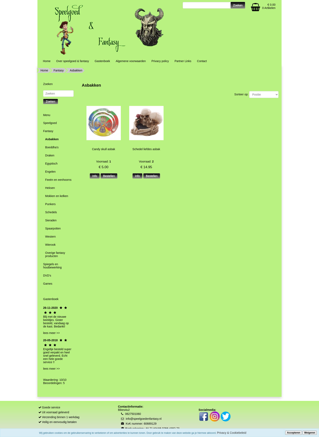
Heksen (50, 187)
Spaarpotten (53, 228)
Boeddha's (52, 147)
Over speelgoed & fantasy (72, 61)
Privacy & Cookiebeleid (231, 432)
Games (47, 283)
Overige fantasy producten (55, 254)
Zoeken (50, 101)
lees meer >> (51, 333)
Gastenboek (102, 61)
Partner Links (183, 61)
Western (50, 236)
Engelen (50, 171)
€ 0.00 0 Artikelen (268, 6)
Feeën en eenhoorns (58, 179)
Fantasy (59, 70)
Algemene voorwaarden (131, 61)
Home (46, 61)
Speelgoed (50, 123)
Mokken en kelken (56, 196)
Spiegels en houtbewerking (52, 266)
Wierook (50, 244)
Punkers (50, 204)
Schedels (51, 212)
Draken (49, 155)
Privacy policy (160, 61)
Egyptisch (51, 163)
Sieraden (51, 220)
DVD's (47, 275)
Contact (202, 61)
